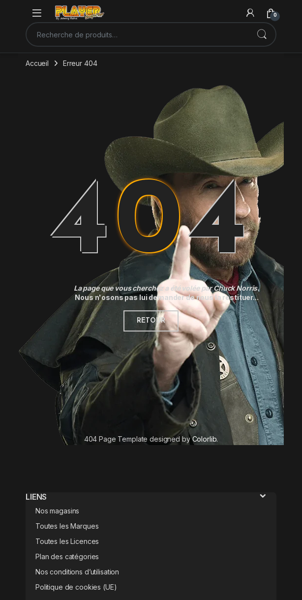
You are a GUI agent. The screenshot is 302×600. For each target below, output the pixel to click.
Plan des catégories (67, 556)
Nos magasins (57, 511)
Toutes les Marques (66, 526)
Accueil (37, 63)
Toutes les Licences (67, 541)
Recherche (261, 34)
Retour (151, 321)
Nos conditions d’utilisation (77, 572)
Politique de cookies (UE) (76, 587)
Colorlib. (205, 439)
